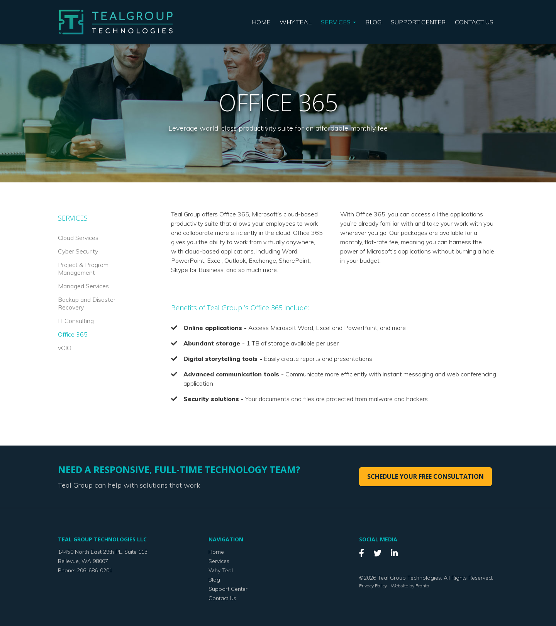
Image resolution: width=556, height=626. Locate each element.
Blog (373, 22)
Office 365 (73, 334)
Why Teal (296, 22)
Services (338, 22)
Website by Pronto (410, 586)
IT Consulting (76, 321)
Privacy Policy (373, 586)
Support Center (418, 22)
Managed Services (83, 286)
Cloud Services (78, 238)
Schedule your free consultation (425, 476)
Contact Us (474, 22)
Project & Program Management (83, 268)
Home (261, 22)
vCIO (64, 348)
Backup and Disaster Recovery (86, 303)
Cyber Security (78, 251)
